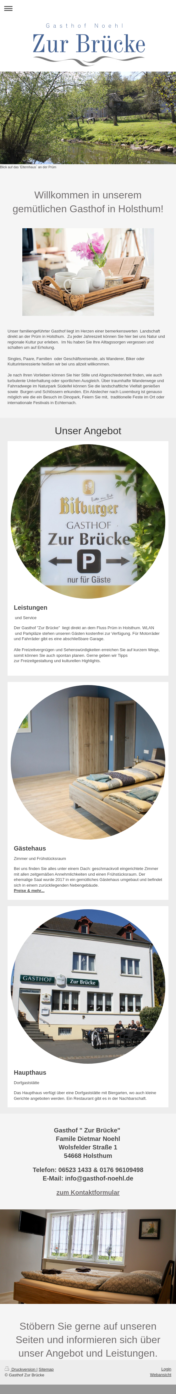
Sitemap (46, 1369)
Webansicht (160, 1374)
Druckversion (20, 1369)
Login (166, 1369)
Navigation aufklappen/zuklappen (88, 8)
